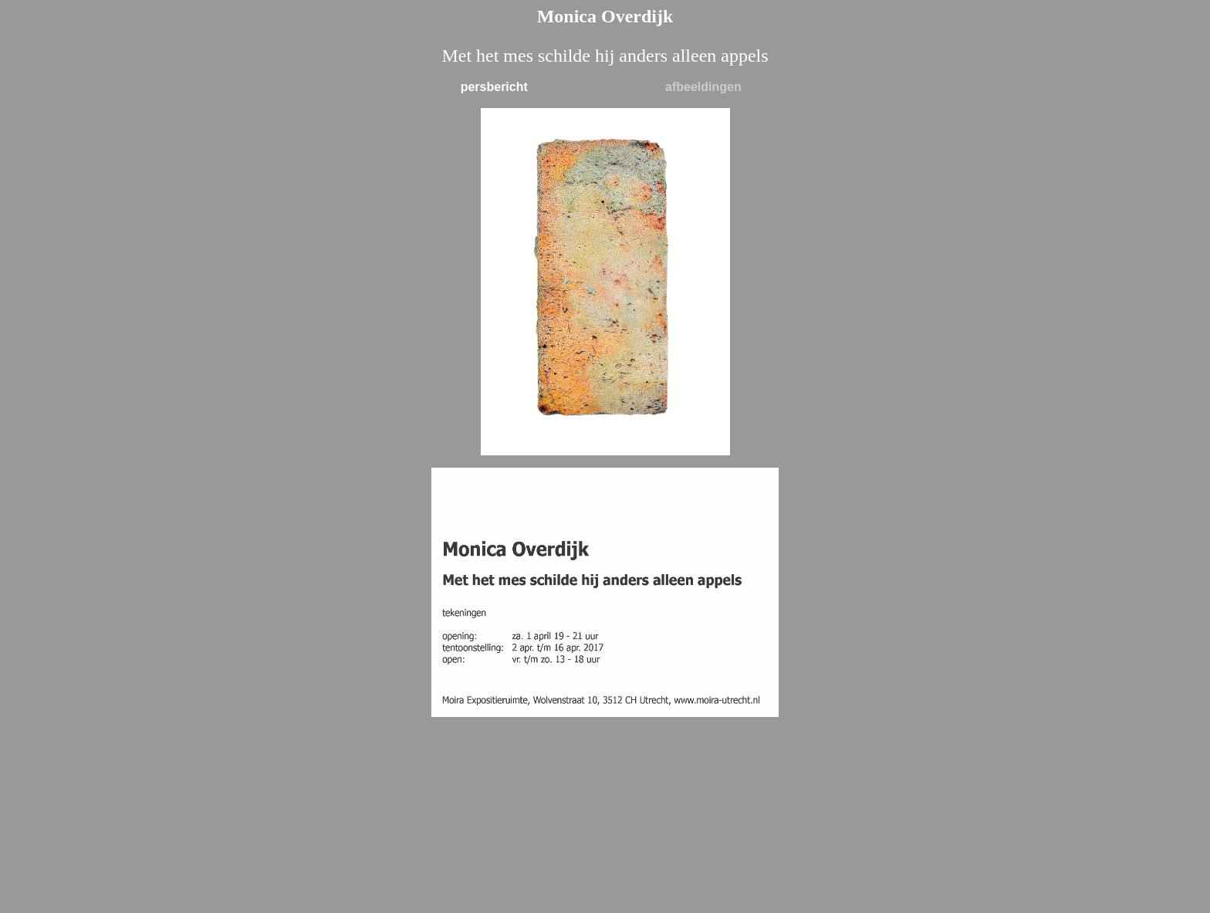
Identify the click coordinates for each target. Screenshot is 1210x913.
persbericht (494, 86)
